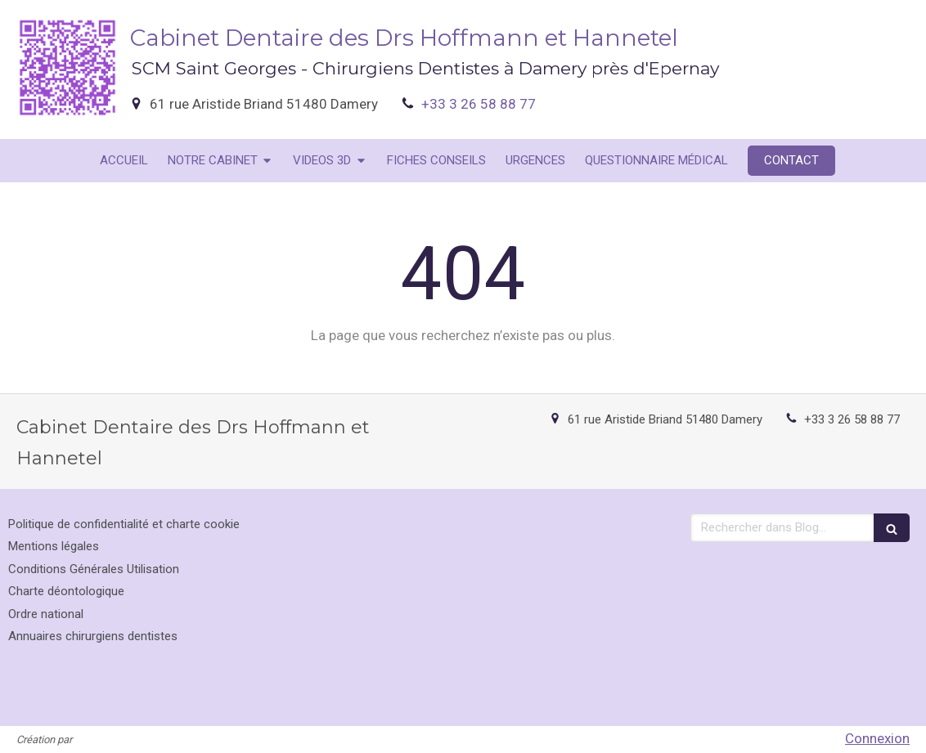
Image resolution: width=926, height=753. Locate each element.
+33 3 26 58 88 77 (478, 104)
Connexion (877, 738)
